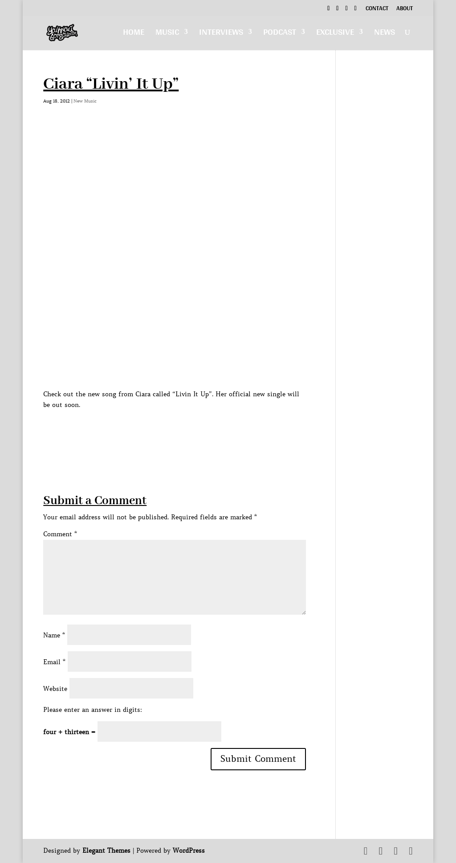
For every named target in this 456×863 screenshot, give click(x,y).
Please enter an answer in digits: (92, 710)
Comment (60, 534)
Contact (377, 9)
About (404, 9)
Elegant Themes (106, 851)
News (384, 34)
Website (55, 689)
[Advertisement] (205, 430)
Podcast (279, 34)
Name (54, 635)
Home (133, 34)
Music (167, 34)
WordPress (189, 851)
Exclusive (335, 34)
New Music (85, 101)
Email (54, 662)
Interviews (221, 34)
